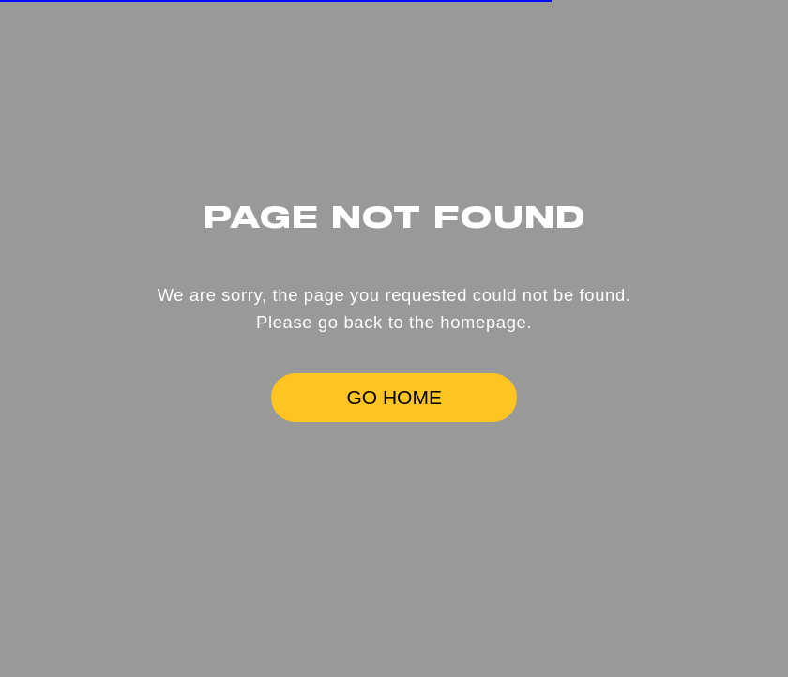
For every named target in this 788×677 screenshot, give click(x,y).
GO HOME (394, 397)
